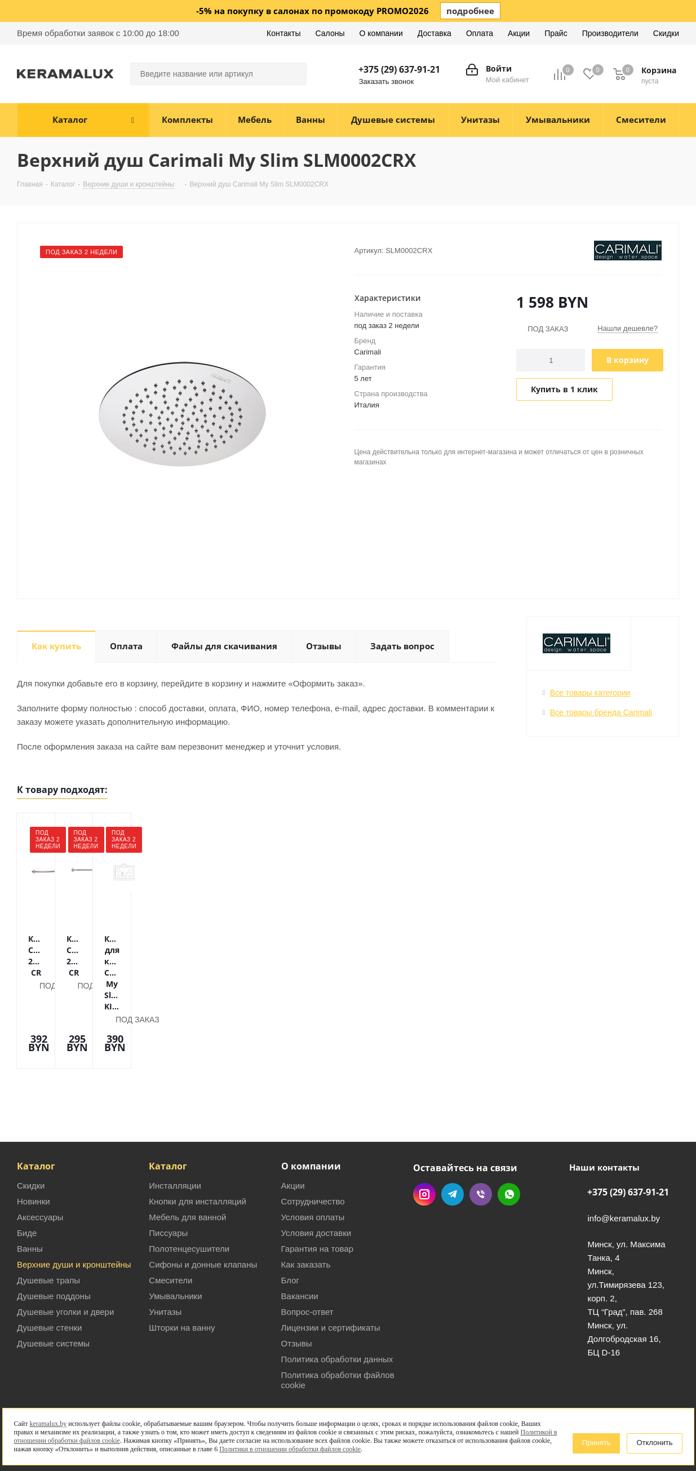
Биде (27, 1179)
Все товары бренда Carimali (601, 712)
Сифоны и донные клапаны (203, 1211)
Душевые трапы (48, 1226)
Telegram (452, 1140)
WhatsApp (509, 1140)
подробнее (470, 10)
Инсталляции (175, 1132)
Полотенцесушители (189, 1195)
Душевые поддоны (54, 1242)
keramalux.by (48, 1424)
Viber (480, 1140)
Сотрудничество (313, 1148)
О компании (311, 1112)
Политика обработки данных (337, 1305)
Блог (290, 1226)
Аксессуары (40, 1163)
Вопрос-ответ (307, 1258)
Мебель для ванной (187, 1163)
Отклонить (654, 1442)
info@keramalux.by (623, 1164)
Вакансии (299, 1242)
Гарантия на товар (317, 1195)
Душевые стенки (49, 1274)
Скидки (31, 1132)
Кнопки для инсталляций (197, 1148)
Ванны (30, 1195)
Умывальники (175, 1242)
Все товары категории (590, 692)
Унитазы (165, 1258)
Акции (293, 1132)
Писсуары (168, 1179)
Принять (596, 1442)
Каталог (36, 1112)
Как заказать (306, 1211)
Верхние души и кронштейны (74, 1211)
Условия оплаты (313, 1163)
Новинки (33, 1148)
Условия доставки (316, 1179)
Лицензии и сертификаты (330, 1274)
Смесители (170, 1226)
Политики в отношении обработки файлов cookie (290, 1449)
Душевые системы (53, 1290)
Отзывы (296, 1290)
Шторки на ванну (182, 1274)
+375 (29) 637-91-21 (399, 69)
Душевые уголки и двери (65, 1258)
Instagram (424, 1140)
